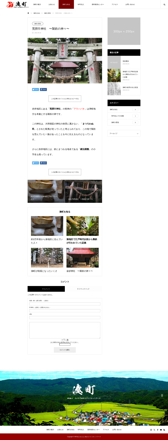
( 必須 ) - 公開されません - (39, 307)
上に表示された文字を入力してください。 (64, 342)
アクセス (115, 4)
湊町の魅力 (37, 4)
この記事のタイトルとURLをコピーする (65, 99)
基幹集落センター (98, 4)
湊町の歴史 (37, 23)
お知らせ (52, 4)
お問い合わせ (130, 4)
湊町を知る (66, 4)
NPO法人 (81, 4)
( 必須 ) (38, 300)
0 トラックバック (83, 289)
